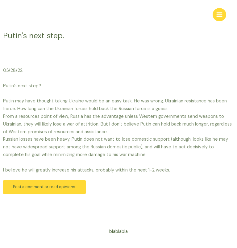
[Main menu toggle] (219, 15)
